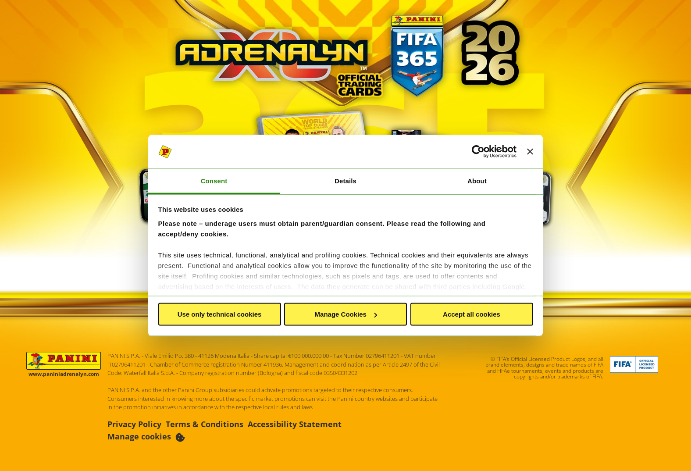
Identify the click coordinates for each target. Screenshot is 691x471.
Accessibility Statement (295, 424)
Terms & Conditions (204, 424)
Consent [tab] (214, 180)
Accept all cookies (471, 314)
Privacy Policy (134, 424)
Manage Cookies (346, 314)
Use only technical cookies (220, 314)
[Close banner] (530, 152)
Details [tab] (345, 180)
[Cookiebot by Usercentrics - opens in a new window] (478, 151)
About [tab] (477, 180)
